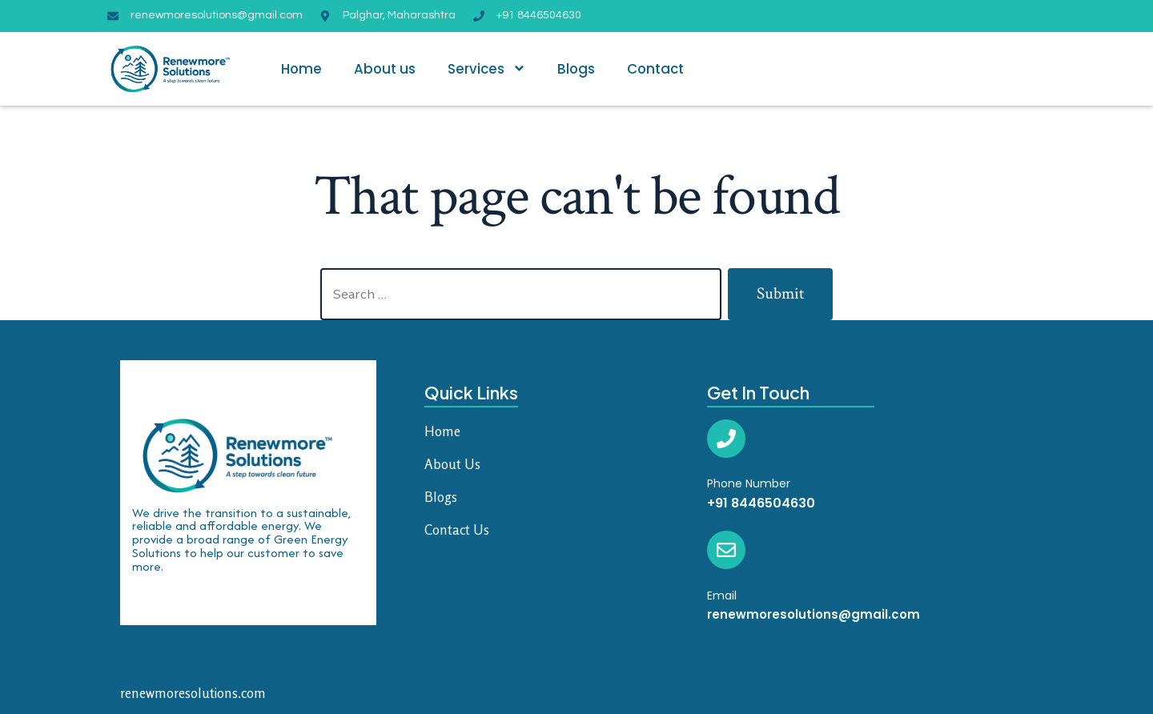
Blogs (576, 68)
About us (385, 68)
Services (487, 68)
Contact (655, 68)
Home (301, 68)
